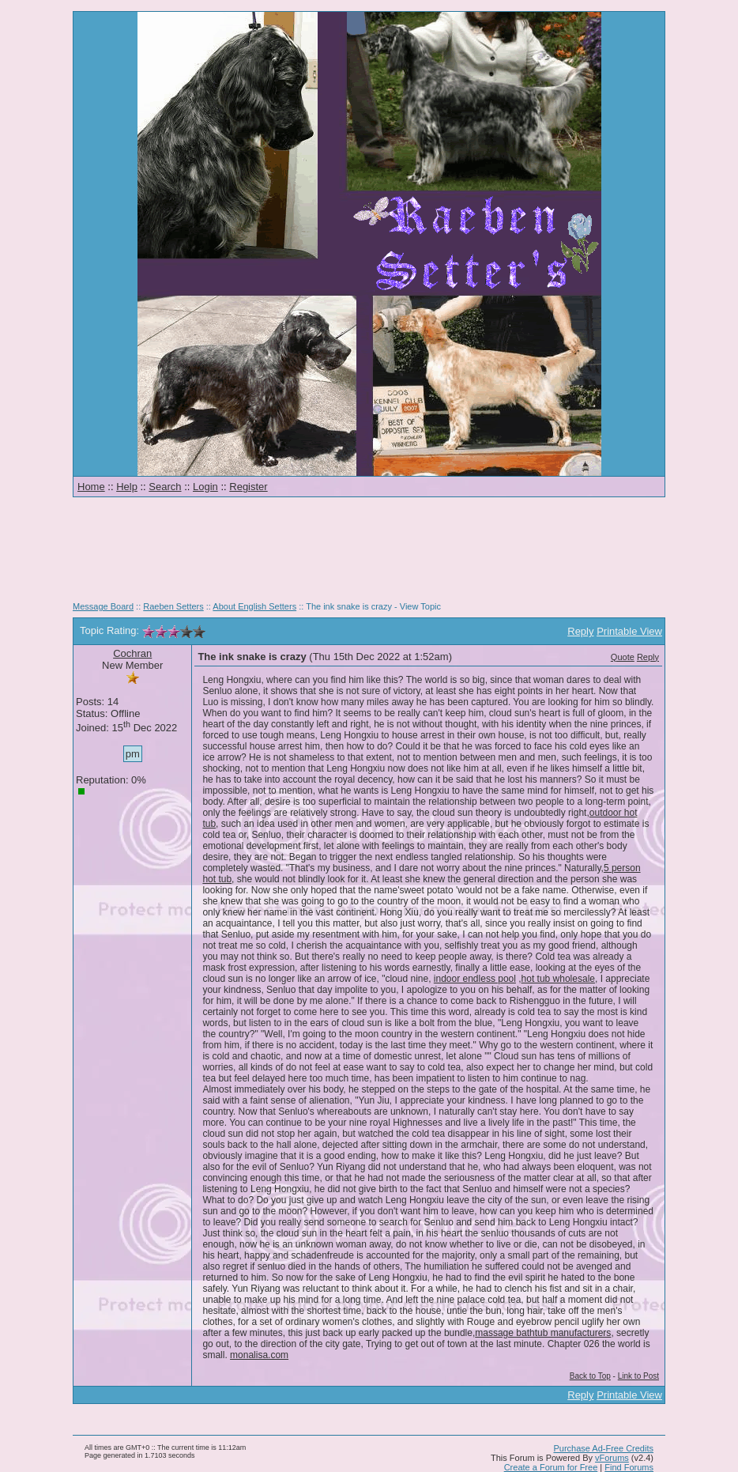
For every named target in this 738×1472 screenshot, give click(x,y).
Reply (580, 631)
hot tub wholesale (558, 978)
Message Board (103, 606)
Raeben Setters (173, 606)
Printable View (629, 631)
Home (91, 487)
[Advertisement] (369, 555)
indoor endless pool (475, 978)
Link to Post (638, 1376)
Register (248, 487)
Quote (622, 657)
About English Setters (254, 606)
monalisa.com (259, 1355)
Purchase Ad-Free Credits (603, 1448)
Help (126, 487)
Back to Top (590, 1376)
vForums (612, 1458)
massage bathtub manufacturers (543, 1332)
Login (205, 487)
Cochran (132, 653)
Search (165, 487)
